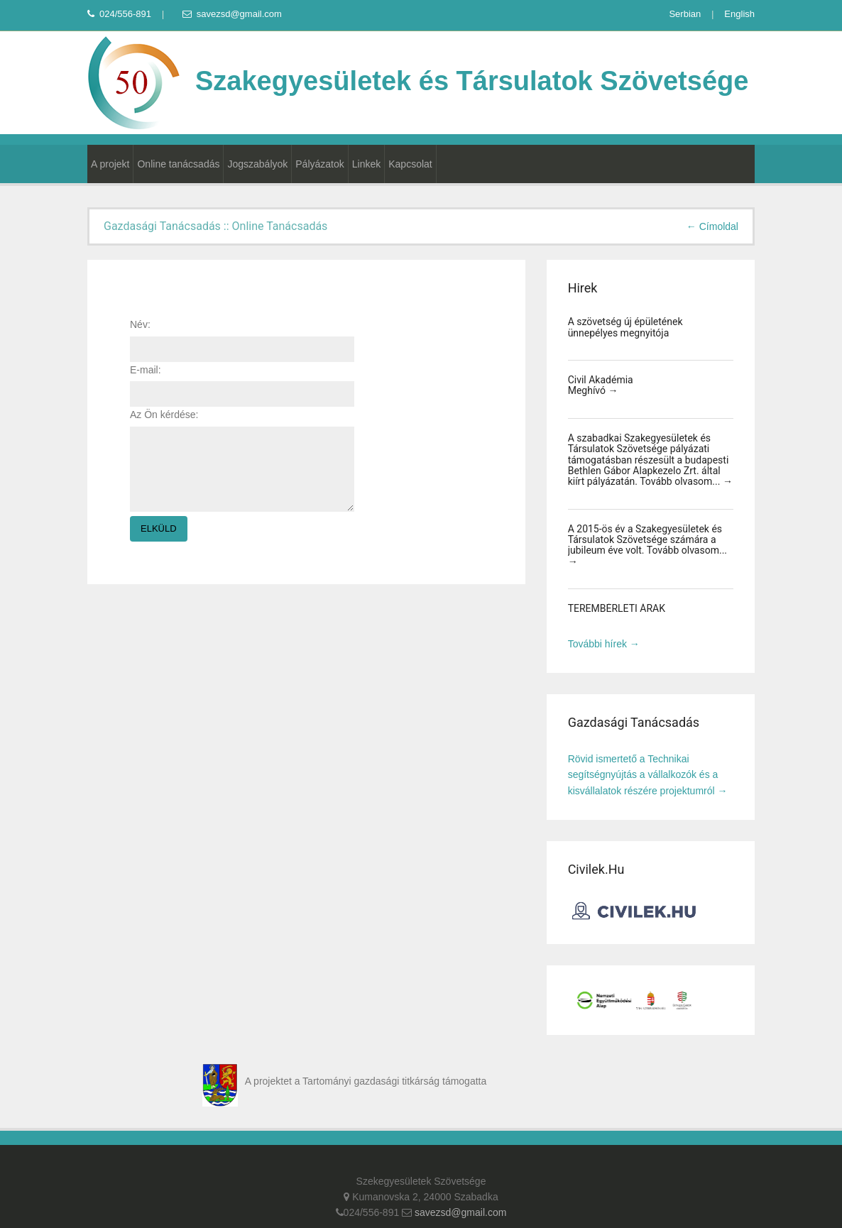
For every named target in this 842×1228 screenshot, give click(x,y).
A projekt (110, 164)
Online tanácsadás (178, 164)
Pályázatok (319, 164)
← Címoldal (712, 226)
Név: (140, 324)
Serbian (685, 14)
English (739, 14)
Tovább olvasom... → (686, 481)
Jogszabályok (257, 164)
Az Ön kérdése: (164, 414)
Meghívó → (593, 390)
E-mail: (145, 369)
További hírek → (604, 643)
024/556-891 (119, 14)
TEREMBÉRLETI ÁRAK (616, 608)
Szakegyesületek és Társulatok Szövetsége (417, 81)
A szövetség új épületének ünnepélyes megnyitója (625, 327)
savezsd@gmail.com (232, 14)
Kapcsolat (410, 164)
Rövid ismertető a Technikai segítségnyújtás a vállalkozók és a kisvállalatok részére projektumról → (648, 774)
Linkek (366, 164)
